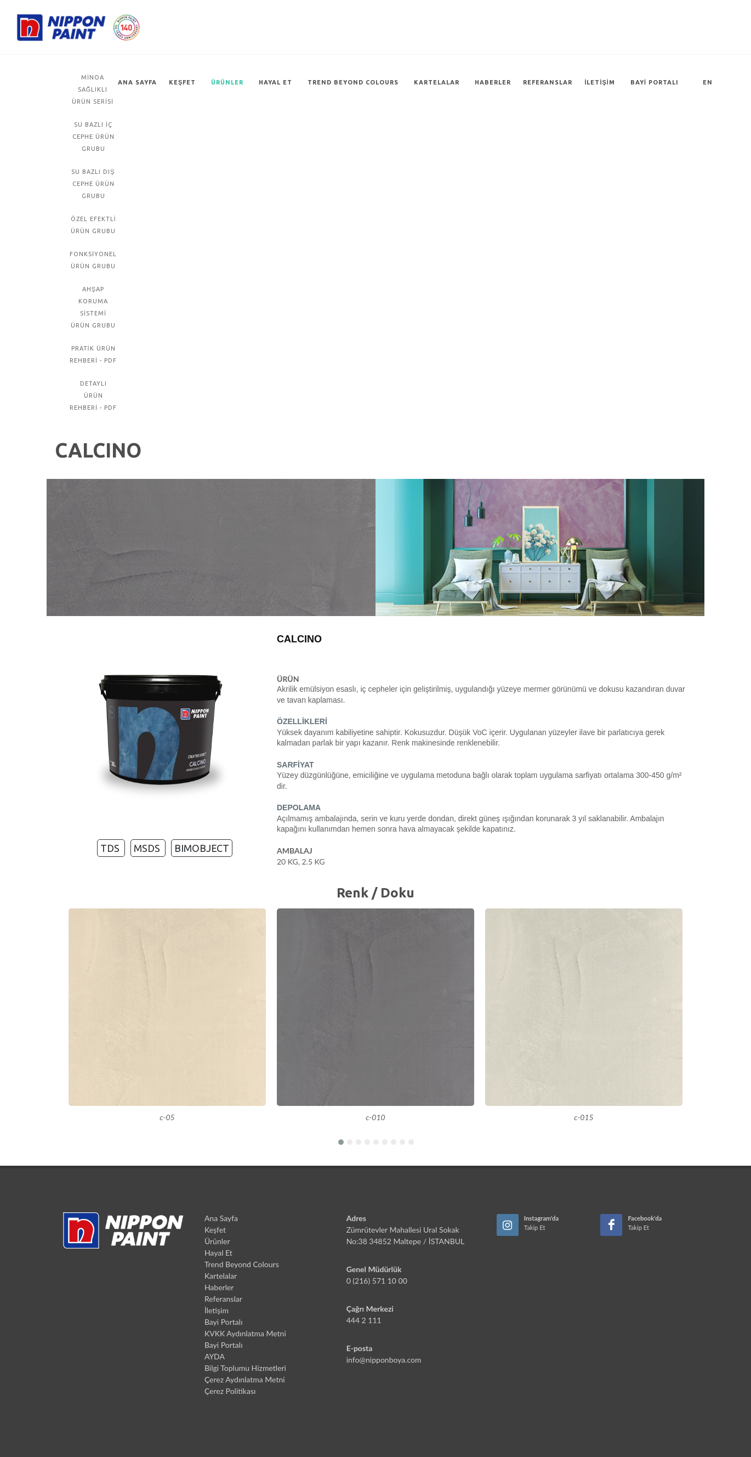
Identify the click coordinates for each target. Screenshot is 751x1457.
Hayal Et (275, 82)
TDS (111, 848)
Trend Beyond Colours (353, 82)
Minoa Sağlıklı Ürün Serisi (92, 89)
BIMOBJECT (201, 848)
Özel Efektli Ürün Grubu (93, 225)
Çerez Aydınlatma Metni (244, 1379)
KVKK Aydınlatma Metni (245, 1333)
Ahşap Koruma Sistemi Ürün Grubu (93, 307)
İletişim (599, 82)
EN (708, 82)
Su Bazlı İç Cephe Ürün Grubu (93, 136)
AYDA (214, 1356)
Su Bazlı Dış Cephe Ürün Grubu (93, 183)
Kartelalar (436, 82)
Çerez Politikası (229, 1391)
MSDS (148, 848)
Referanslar (547, 82)
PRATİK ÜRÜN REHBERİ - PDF (93, 354)
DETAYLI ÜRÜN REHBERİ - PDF (93, 395)
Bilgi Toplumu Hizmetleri (245, 1368)
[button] (340, 1141)
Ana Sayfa (137, 82)
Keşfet (182, 82)
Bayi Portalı (654, 82)
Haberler (493, 82)
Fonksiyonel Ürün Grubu (93, 260)
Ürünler (227, 82)
